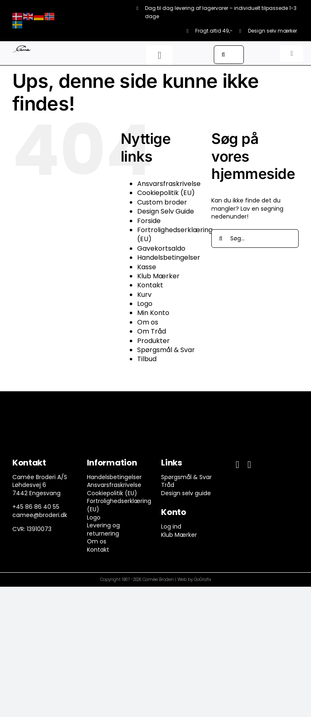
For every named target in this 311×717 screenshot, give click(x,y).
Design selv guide (186, 493)
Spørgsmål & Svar (166, 350)
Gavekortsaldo (161, 248)
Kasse (146, 267)
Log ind (171, 526)
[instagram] (249, 465)
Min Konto (153, 312)
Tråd (167, 485)
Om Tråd (151, 331)
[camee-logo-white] (21, 48)
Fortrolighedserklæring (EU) (175, 234)
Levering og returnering (103, 529)
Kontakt (150, 285)
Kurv (144, 294)
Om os (147, 322)
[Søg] (223, 54)
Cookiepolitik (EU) (166, 192)
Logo (144, 303)
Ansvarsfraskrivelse (169, 183)
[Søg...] (255, 238)
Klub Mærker (158, 276)
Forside (149, 221)
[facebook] (237, 465)
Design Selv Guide (165, 211)
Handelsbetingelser (168, 257)
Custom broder (162, 202)
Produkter (153, 341)
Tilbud (147, 359)
